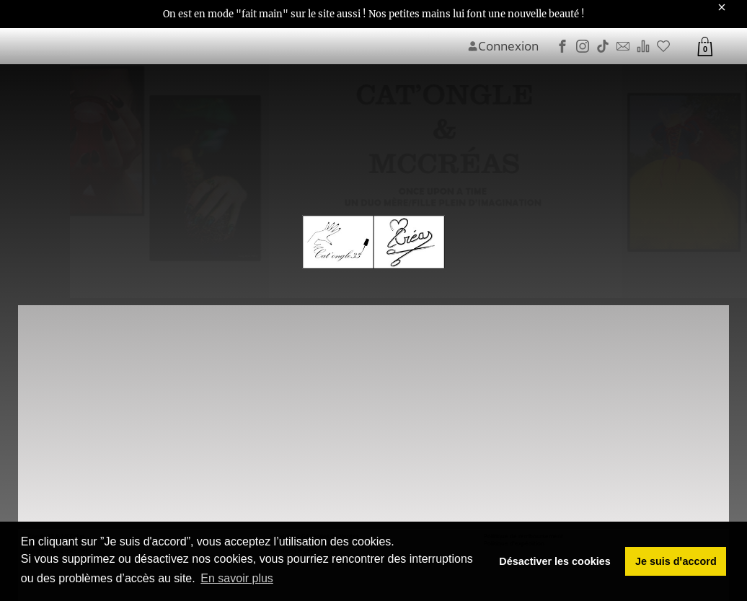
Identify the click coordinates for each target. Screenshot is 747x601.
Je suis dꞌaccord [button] (676, 561)
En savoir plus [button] (236, 578)
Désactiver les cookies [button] (554, 561)
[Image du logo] (373, 243)
